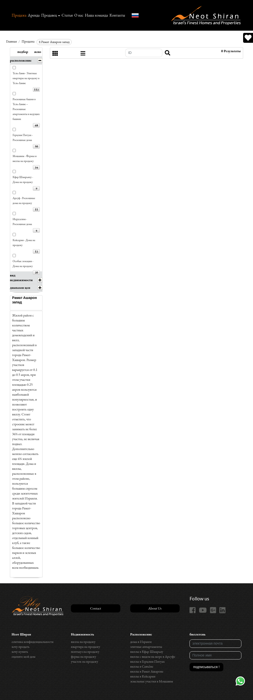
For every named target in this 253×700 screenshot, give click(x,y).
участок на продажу (84, 661)
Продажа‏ (19, 15)
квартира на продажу (85, 646)
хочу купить (20, 651)
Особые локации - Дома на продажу (23, 263)
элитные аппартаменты (146, 646)
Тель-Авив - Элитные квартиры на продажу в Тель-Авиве (26, 78)
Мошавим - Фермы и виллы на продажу (25, 158)
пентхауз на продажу (85, 651)
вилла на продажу (83, 641)
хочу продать (20, 646)
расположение (21, 60)
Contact (95, 608)
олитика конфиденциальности (32, 641)
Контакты (117, 15)
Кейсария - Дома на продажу (24, 242)
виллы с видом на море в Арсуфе (152, 656)
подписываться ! (206, 667)
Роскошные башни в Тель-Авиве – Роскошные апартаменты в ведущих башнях (26, 109)
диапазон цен (20, 287)
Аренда (34, 15)
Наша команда (96, 15)
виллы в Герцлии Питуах (147, 661)
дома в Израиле (141, 641)
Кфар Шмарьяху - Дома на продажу (23, 179)
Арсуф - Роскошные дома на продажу (24, 200)
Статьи (67, 15)
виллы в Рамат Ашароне (146, 671)
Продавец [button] (49, 15)
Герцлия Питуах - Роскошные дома (23, 137)
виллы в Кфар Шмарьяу (146, 651)
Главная (11, 41)
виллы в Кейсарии (142, 676)
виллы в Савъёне (141, 666)
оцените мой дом (23, 656)
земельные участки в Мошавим (151, 681)
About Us (154, 608)
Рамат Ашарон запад (54, 42)
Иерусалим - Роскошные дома (22, 221)
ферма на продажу (83, 656)
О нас (79, 15)
